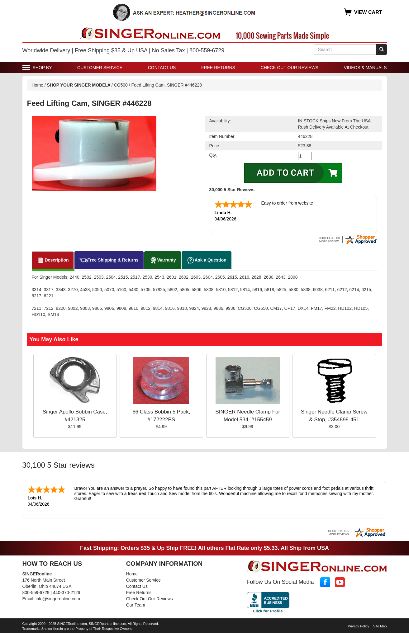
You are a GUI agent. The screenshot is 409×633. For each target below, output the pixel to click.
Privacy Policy (358, 626)
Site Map (380, 626)
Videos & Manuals (365, 67)
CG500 (121, 85)
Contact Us (162, 67)
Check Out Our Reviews (290, 67)
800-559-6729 (36, 592)
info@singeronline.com (58, 598)
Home (37, 85)
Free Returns (218, 67)
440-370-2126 (66, 592)
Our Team (135, 604)
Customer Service (99, 67)
